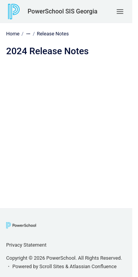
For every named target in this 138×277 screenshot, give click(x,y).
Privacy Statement (26, 245)
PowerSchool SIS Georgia (62, 11)
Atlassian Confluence (93, 266)
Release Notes (53, 34)
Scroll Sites (51, 266)
